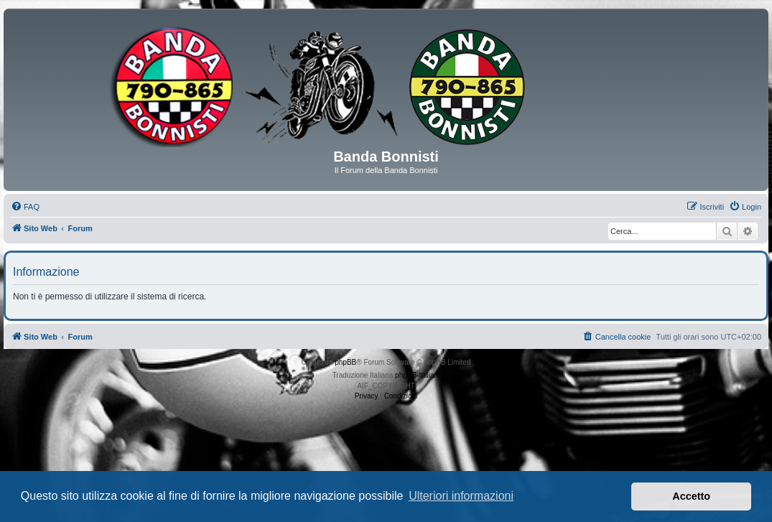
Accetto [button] (691, 496)
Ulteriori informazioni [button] (461, 496)
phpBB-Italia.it (417, 375)
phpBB (345, 362)
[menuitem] (25, 206)
